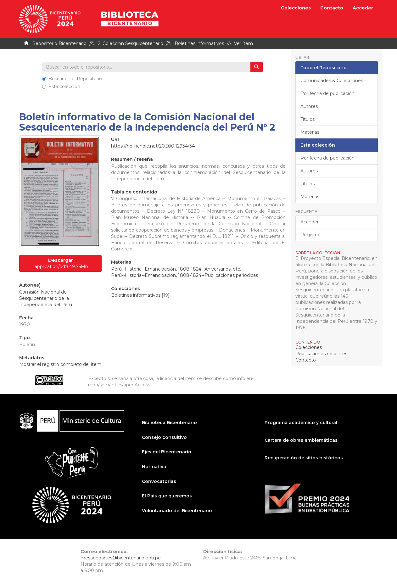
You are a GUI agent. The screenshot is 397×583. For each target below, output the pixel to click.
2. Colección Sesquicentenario (130, 43)
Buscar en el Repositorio (72, 78)
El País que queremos (167, 496)
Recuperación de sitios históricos (304, 458)
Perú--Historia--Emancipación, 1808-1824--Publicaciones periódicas (184, 275)
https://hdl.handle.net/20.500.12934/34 (153, 146)
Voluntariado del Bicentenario (177, 510)
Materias (309, 132)
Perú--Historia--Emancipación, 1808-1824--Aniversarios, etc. (176, 269)
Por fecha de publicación (327, 93)
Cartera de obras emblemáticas (301, 440)
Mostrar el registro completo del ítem (60, 364)
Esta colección (61, 86)
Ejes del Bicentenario (166, 452)
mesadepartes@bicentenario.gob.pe (121, 558)
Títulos (307, 119)
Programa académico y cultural (301, 422)
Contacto (331, 8)
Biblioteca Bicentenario (169, 422)
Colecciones (296, 8)
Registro (309, 235)
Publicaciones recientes (321, 353)
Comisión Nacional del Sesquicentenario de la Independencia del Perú (45, 298)
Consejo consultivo (164, 437)
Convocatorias (159, 481)
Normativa (154, 466)
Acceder (309, 222)
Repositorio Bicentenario (59, 43)
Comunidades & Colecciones (331, 80)
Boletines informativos (199, 43)
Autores (309, 106)
